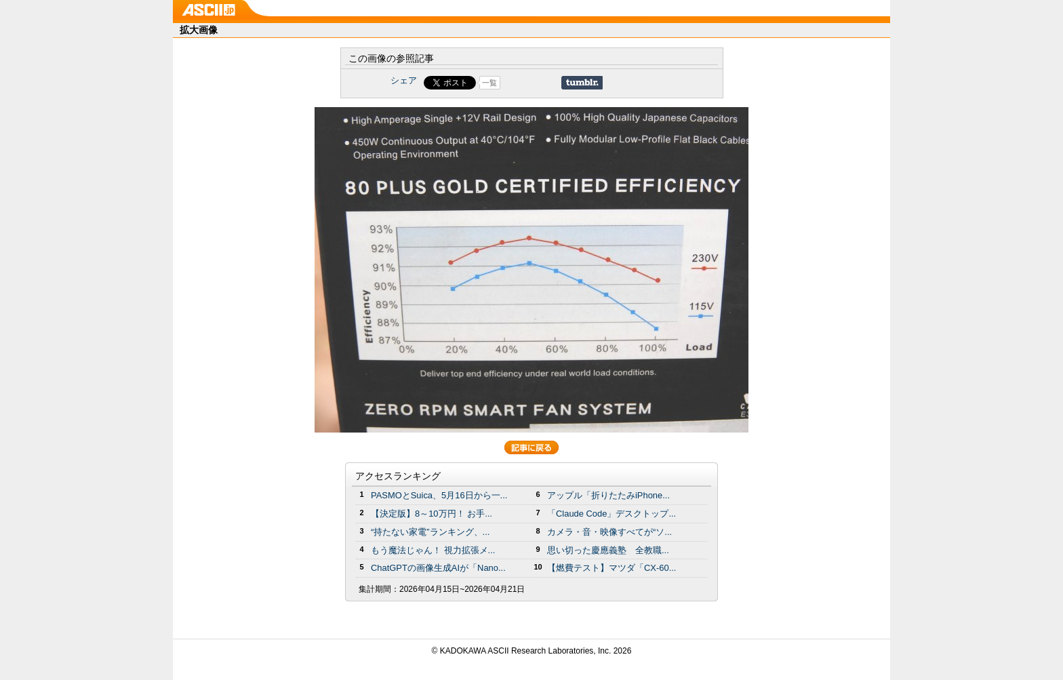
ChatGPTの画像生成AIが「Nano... (438, 568)
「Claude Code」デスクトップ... (611, 513)
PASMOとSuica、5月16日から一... (439, 495)
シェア (403, 80)
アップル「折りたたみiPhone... (608, 495)
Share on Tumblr (582, 82)
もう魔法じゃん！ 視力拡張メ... (433, 550)
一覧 (489, 83)
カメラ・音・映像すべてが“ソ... (609, 532)
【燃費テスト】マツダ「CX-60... (611, 568)
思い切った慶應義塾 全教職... (608, 550)
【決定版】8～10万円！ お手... (431, 513)
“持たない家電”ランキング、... (430, 532)
